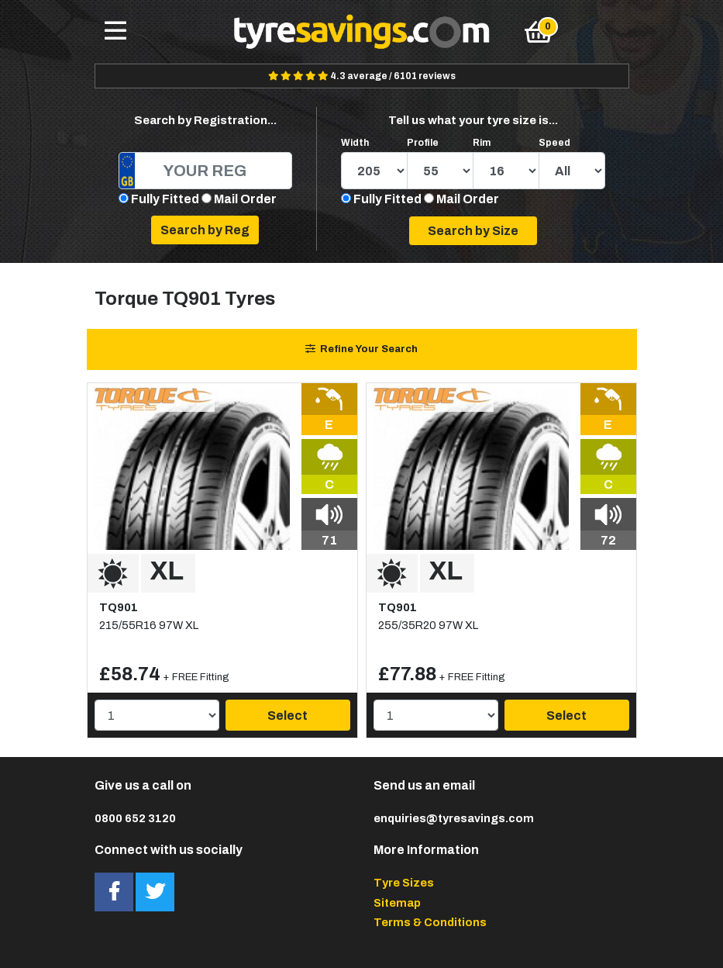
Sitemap (397, 903)
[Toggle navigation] (115, 31)
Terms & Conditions (430, 922)
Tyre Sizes (404, 882)
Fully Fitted (165, 199)
